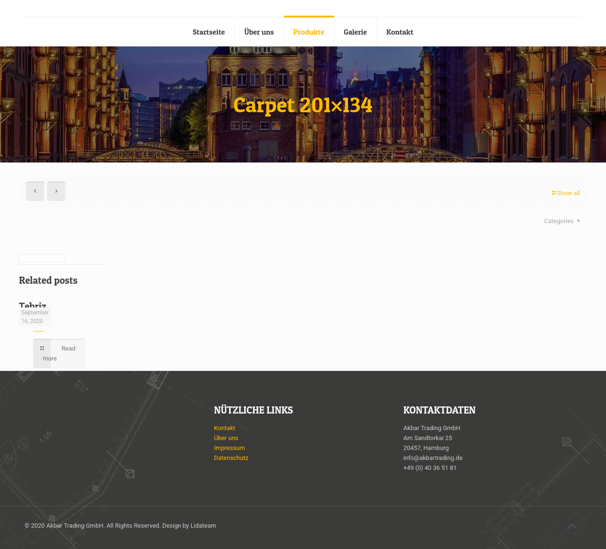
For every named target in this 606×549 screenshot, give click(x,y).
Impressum (229, 447)
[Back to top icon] (571, 526)
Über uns (226, 437)
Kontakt (224, 428)
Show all (565, 193)
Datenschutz (231, 457)
